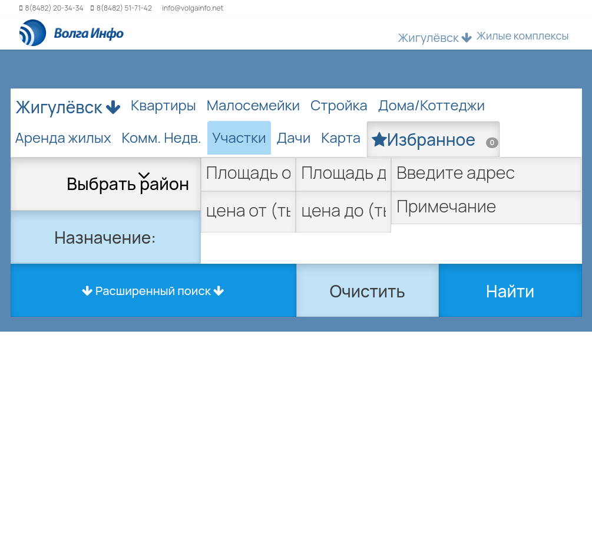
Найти (510, 291)
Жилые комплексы (523, 35)
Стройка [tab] (339, 104)
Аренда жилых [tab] (63, 137)
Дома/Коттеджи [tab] (431, 104)
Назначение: (105, 237)
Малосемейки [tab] (253, 104)
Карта (341, 137)
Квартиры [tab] (163, 104)
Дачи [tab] (294, 137)
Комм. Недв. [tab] (161, 137)
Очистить (367, 291)
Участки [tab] (239, 137)
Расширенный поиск (153, 291)
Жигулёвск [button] (435, 37)
